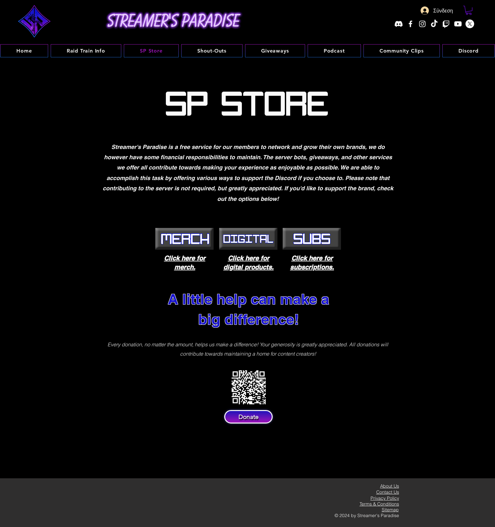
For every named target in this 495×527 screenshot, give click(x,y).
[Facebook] (410, 24)
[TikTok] (434, 24)
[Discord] (398, 24)
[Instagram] (422, 24)
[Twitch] (446, 24)
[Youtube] (458, 24)
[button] (468, 10)
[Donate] (248, 417)
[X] (469, 24)
